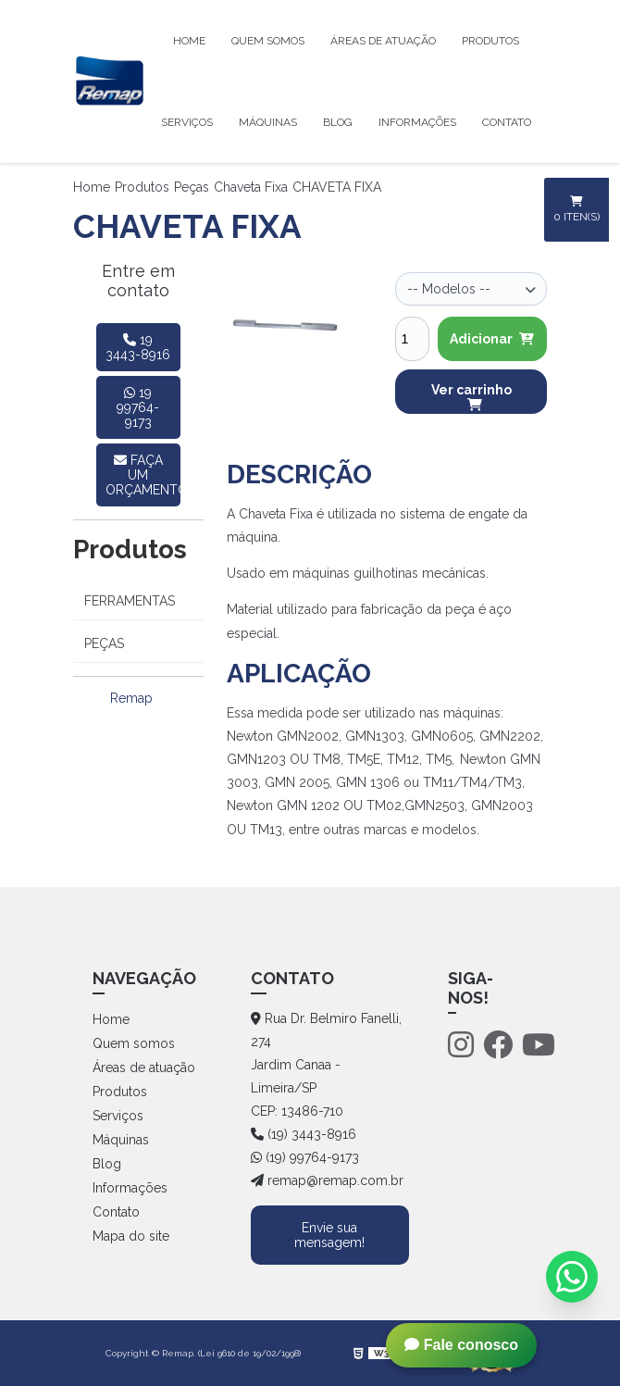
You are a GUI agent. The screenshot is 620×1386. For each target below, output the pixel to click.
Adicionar (492, 338)
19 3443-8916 (137, 347)
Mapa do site (131, 1236)
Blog (338, 122)
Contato (506, 122)
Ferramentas (129, 600)
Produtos (490, 40)
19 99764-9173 (138, 407)
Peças (191, 187)
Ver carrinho (471, 396)
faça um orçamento (143, 475)
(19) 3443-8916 (303, 1134)
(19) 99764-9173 (305, 1157)
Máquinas (268, 122)
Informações (417, 122)
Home (189, 40)
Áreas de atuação (383, 40)
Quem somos (267, 40)
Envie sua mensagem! (329, 1235)
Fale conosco (461, 1345)
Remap (131, 698)
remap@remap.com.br (327, 1180)
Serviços (187, 122)
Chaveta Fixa (251, 187)
